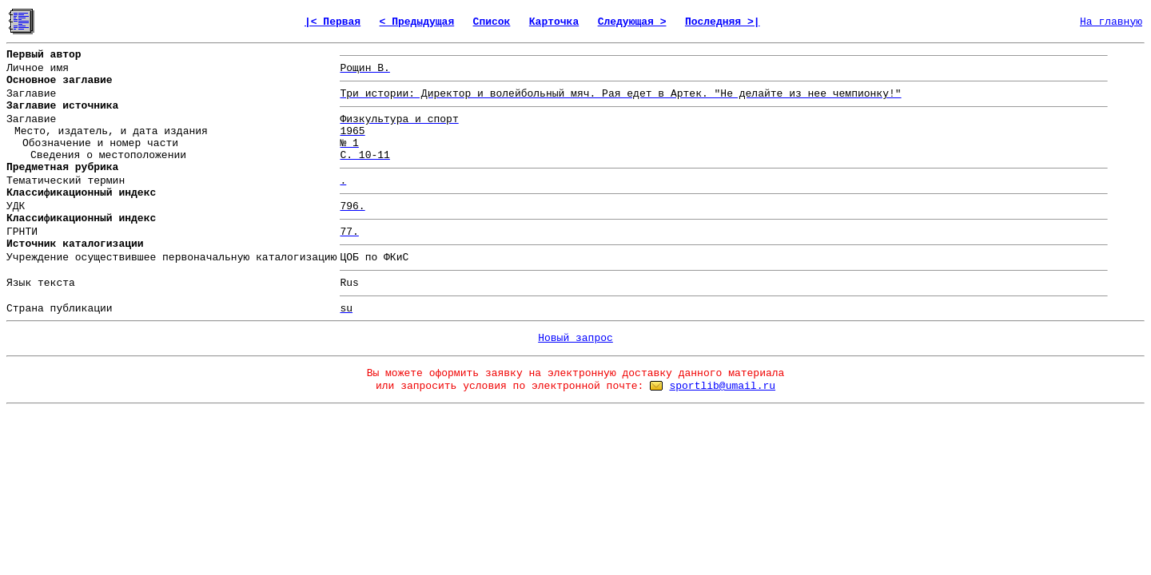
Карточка (554, 22)
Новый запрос (575, 338)
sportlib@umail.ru (722, 386)
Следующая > (632, 22)
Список (492, 22)
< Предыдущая (417, 22)
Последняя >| (722, 22)
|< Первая (332, 22)
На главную (1111, 22)
